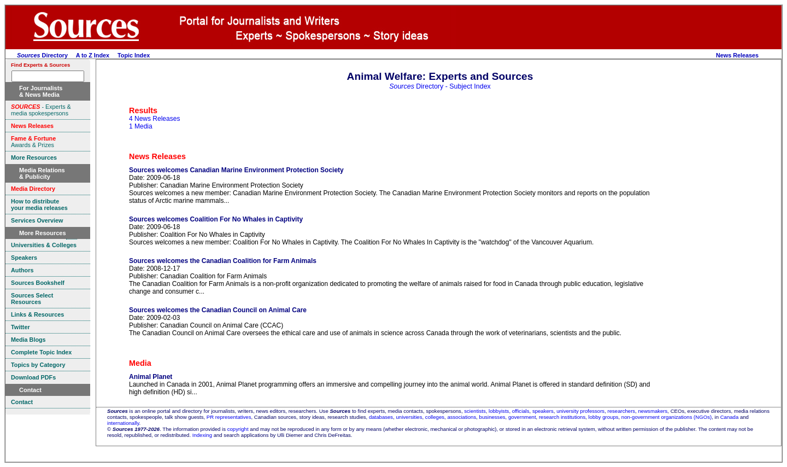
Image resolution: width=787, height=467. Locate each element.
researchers (622, 411)
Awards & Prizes (33, 141)
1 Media (140, 126)
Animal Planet (150, 377)
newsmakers (653, 411)
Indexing (202, 435)
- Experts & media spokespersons (41, 109)
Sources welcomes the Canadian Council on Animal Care (218, 310)
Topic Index (134, 55)
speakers (543, 411)
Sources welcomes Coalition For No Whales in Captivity (216, 219)
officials (521, 411)
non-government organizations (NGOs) (666, 417)
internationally (123, 423)
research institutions (562, 417)
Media (140, 363)
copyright (238, 429)
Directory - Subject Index (440, 86)
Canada (729, 417)
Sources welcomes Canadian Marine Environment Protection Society (236, 170)
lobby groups (604, 417)
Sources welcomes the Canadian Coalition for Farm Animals (222, 261)
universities (409, 417)
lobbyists (499, 411)
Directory (42, 55)
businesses (492, 417)
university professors (580, 411)
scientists (474, 411)
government (522, 417)
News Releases (737, 55)
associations (461, 417)
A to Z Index (92, 55)
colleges (434, 417)
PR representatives (229, 417)
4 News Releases (154, 118)
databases (381, 417)
